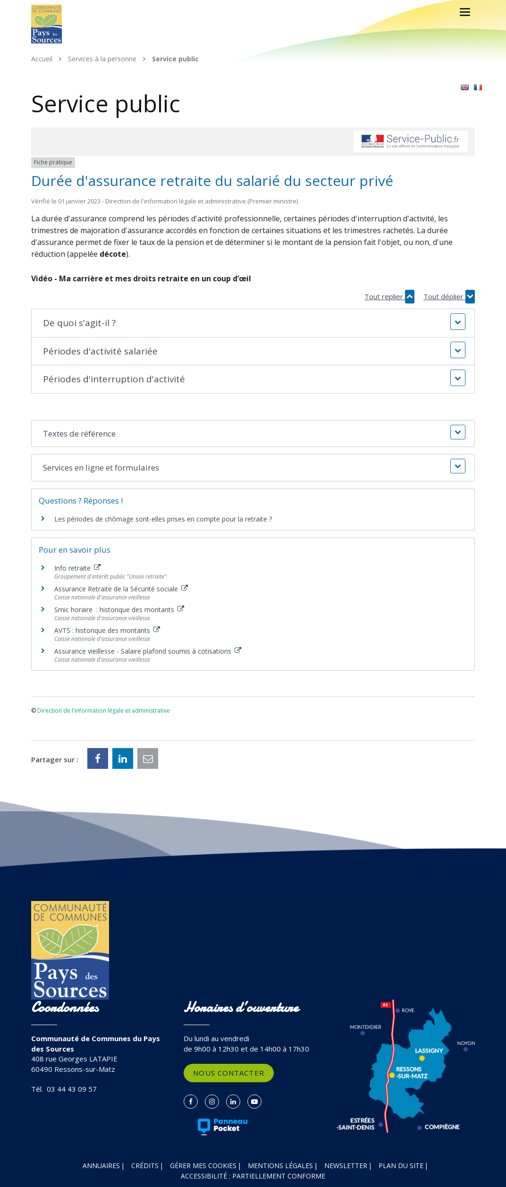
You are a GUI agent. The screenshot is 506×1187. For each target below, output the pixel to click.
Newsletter (345, 1165)
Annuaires (101, 1165)
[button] (253, 323)
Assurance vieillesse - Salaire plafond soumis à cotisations (147, 651)
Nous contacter (228, 1073)
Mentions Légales (280, 1165)
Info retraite (77, 568)
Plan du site (401, 1165)
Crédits (145, 1165)
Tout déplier (449, 296)
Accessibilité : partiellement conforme (253, 1175)
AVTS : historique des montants (107, 630)
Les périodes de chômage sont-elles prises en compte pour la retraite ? (163, 518)
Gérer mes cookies (203, 1165)
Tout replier (389, 296)
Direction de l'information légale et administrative (103, 711)
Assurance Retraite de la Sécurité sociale (121, 588)
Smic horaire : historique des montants (119, 609)
